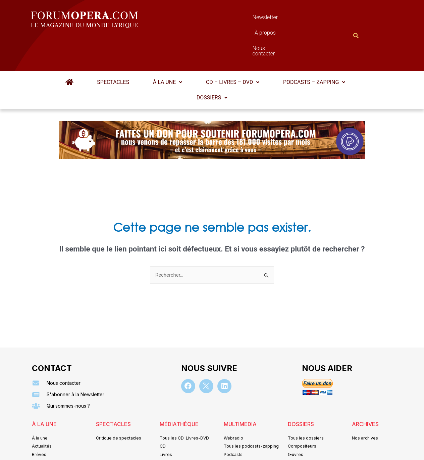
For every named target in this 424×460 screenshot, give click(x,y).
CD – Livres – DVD (229, 49)
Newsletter (202, 19)
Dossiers (212, 64)
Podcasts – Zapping (308, 49)
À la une (167, 49)
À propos (242, 19)
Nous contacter (287, 19)
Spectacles (116, 49)
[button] (167, 49)
